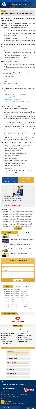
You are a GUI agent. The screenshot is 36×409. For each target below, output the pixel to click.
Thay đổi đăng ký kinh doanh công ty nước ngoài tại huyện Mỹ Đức (17, 221)
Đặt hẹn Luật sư (21, 384)
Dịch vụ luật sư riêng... (8, 102)
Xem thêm (18, 228)
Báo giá (19, 381)
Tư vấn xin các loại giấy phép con (11, 97)
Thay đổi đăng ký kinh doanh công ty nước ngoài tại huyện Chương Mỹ (18, 214)
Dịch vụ (3, 11)
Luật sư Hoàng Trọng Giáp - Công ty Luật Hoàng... (20, 235)
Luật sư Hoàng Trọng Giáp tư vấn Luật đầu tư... (20, 244)
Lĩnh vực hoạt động (26, 381)
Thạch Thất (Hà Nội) (22, 394)
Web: (3, 401)
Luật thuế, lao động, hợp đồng (25, 339)
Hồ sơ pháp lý (21, 333)
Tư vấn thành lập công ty (9, 96)
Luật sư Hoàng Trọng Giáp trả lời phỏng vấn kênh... (21, 248)
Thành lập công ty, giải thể (7, 333)
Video (9, 232)
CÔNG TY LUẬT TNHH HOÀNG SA (12, 198)
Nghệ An (9, 394)
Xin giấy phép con (22, 341)
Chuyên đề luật (18, 325)
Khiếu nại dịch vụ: (7, 403)
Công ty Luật (4, 337)
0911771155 (6, 202)
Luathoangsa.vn (8, 401)
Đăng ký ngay (18, 280)
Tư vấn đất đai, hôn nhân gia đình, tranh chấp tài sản (15, 94)
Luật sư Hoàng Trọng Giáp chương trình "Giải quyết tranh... (22, 240)
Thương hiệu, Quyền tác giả (24, 335)
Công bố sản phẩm (22, 337)
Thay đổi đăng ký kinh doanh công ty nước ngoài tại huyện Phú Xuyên (18, 224)
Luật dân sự (4, 331)
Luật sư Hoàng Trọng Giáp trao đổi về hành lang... (20, 253)
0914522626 (16, 396)
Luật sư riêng (13, 364)
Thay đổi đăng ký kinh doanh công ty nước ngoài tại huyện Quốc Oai (17, 216)
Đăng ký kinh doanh (14, 362)
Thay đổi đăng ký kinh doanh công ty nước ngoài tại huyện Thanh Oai (18, 218)
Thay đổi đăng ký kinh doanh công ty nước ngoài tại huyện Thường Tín (18, 223)
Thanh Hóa (14, 394)
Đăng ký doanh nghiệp (6, 341)
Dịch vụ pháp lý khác (6, 343)
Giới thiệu (6, 381)
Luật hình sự (21, 329)
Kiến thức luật (4, 329)
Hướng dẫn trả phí (13, 384)
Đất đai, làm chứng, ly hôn (24, 331)
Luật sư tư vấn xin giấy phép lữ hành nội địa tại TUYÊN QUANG (26, 298)
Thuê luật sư (4, 339)
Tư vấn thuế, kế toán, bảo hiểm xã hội (12, 99)
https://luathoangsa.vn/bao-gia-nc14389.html (21, 85)
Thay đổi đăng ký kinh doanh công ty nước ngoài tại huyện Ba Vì (17, 213)
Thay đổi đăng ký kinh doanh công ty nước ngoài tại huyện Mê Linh (17, 226)
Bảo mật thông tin (12, 381)
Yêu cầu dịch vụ (4, 384)
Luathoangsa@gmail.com (9, 203)
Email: (4, 398)
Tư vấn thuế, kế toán (14, 369)
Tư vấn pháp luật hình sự (9, 92)
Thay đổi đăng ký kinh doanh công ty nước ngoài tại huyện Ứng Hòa (17, 219)
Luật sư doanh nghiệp (14, 360)
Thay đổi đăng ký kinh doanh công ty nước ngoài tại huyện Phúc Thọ (18, 211)
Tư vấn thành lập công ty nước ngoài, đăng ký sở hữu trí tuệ (17, 101)
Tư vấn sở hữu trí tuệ (14, 371)
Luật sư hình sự (14, 355)
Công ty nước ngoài (6, 335)
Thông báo (26, 232)
